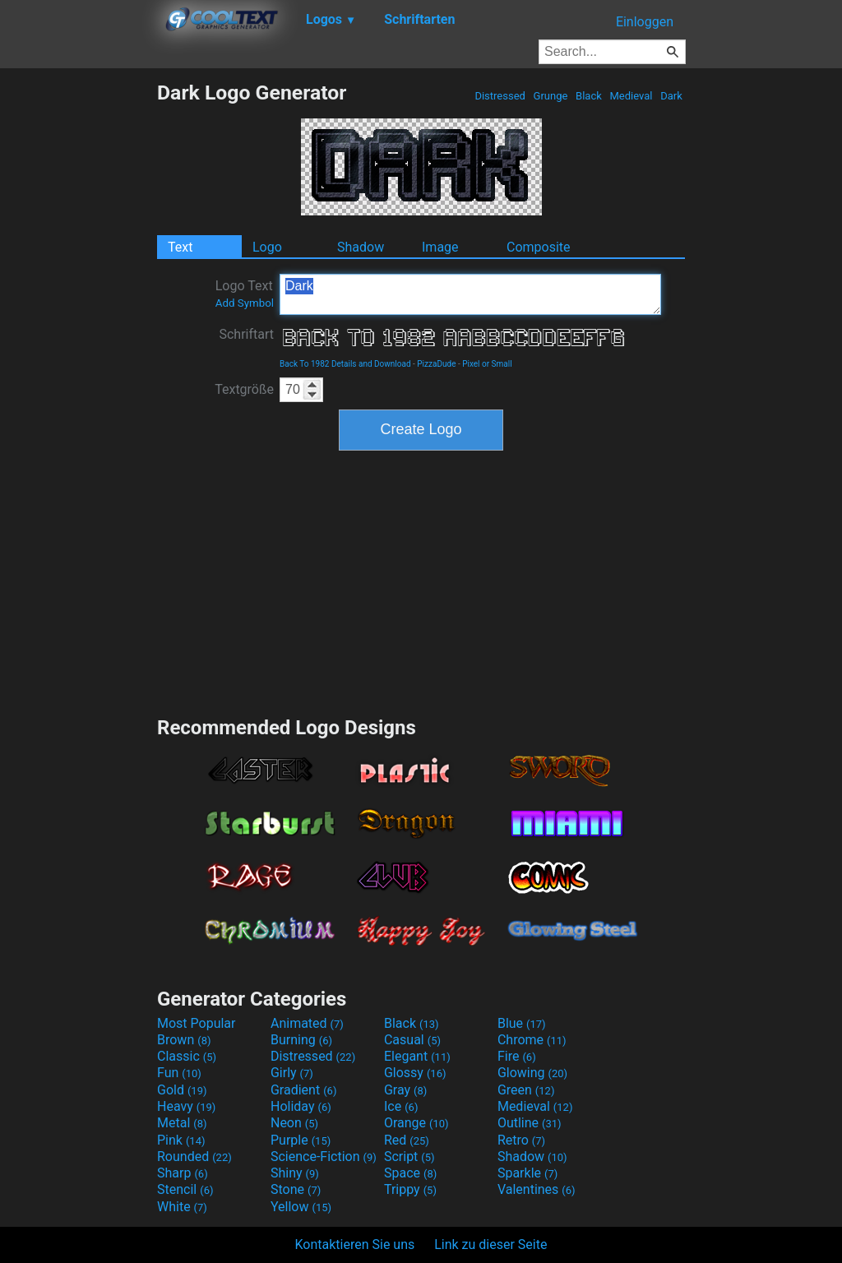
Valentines (536, 1189)
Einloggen (644, 22)
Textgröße (244, 389)
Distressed (500, 96)
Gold (182, 1090)
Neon (294, 1123)
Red (406, 1140)
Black (588, 96)
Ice (401, 1106)
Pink (181, 1140)
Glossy (415, 1072)
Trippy (410, 1189)
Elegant (417, 1056)
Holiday (301, 1106)
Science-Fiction (324, 1156)
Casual (412, 1040)
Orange (416, 1123)
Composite (539, 247)
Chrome (532, 1040)
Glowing (532, 1072)
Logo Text (244, 293)
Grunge (550, 96)
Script (409, 1156)
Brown (183, 1040)
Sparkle (527, 1173)
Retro (521, 1140)
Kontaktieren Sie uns (355, 1244)
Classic (186, 1056)
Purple (301, 1140)
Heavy (186, 1106)
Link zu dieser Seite (490, 1244)
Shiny (295, 1173)
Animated (307, 1023)
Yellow (301, 1206)
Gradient (303, 1090)
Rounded (194, 1156)
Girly (292, 1072)
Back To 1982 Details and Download (345, 363)
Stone (296, 1189)
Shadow (360, 247)
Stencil (185, 1189)
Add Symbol (244, 303)
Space (410, 1173)
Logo (267, 247)
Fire (516, 1056)
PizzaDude (436, 363)
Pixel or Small (486, 363)
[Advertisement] (78, 327)
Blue (521, 1023)
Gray (405, 1090)
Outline (529, 1123)
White (182, 1206)
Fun (179, 1072)
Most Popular (196, 1023)
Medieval (631, 96)
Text (180, 247)
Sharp (182, 1173)
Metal (182, 1123)
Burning (301, 1040)
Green (526, 1090)
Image (440, 247)
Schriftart (246, 334)
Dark (671, 96)
